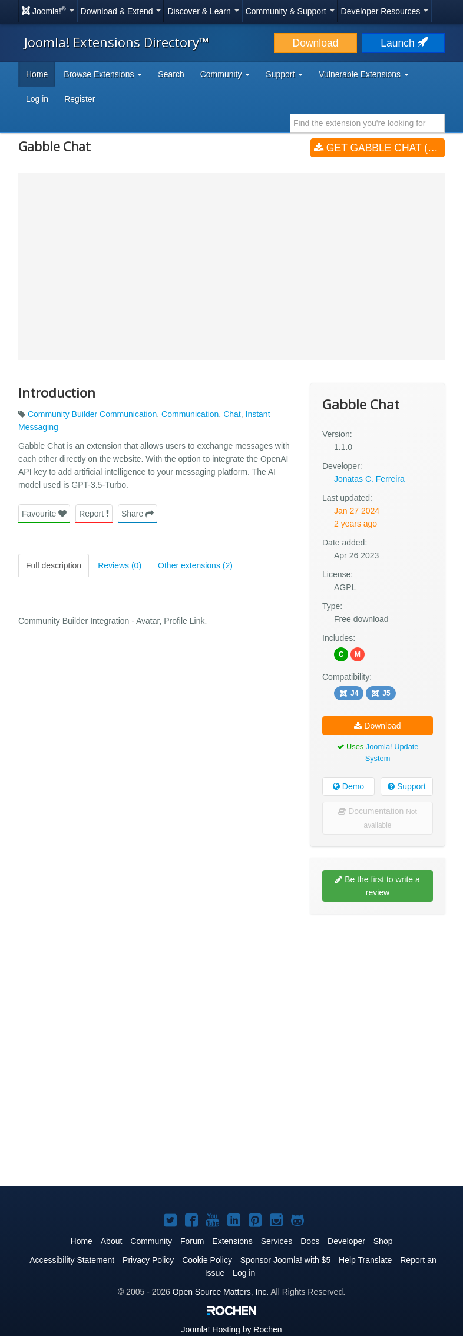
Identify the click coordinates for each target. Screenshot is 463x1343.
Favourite (44, 513)
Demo (348, 786)
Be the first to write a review (377, 886)
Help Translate (365, 1260)
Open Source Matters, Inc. (221, 1291)
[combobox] (367, 123)
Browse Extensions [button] (103, 74)
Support (407, 786)
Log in (37, 99)
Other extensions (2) (195, 565)
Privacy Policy (148, 1260)
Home (37, 74)
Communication (190, 414)
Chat (232, 414)
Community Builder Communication (92, 414)
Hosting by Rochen (231, 1329)
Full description (53, 565)
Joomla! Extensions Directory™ (116, 42)
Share (137, 513)
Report (94, 513)
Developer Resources (385, 11)
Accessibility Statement (71, 1260)
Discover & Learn (203, 11)
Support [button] (284, 74)
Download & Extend (121, 11)
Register (79, 99)
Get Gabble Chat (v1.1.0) (379, 148)
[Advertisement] (377, 999)
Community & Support (290, 11)
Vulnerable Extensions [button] (364, 74)
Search (171, 74)
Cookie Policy (207, 1260)
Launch (403, 43)
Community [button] (225, 74)
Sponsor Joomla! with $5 (285, 1260)
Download (316, 43)
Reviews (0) (119, 565)
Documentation (377, 817)
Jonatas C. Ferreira (369, 479)
